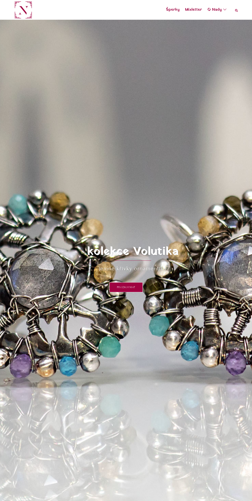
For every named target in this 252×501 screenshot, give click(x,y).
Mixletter (193, 10)
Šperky (173, 10)
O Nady (215, 10)
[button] (236, 10)
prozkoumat (126, 287)
